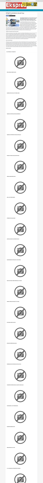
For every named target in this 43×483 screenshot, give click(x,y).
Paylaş (7, 15)
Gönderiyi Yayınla (12, 15)
